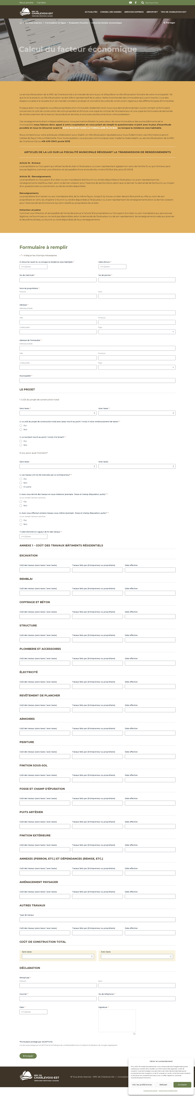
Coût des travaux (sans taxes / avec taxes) (38, 574)
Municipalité (26, 384)
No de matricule (27, 283)
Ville (21, 326)
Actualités (80, 12)
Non (25, 438)
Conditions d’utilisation (89, 1054)
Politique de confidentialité (168, 1091)
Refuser (163, 1084)
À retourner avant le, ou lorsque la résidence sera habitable (47, 270)
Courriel (24, 1002)
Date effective (131, 574)
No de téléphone (106, 1002)
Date (22, 1016)
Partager (169, 23)
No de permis (105, 283)
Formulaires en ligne (55, 23)
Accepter (182, 1084)
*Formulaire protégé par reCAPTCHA (36, 1050)
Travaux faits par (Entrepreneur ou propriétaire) (93, 574)
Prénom (23, 300)
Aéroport (141, 12)
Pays (100, 335)
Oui (25, 434)
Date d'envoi (104, 270)
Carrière (41, 2)
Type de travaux (27, 923)
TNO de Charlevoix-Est (162, 12)
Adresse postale (26, 316)
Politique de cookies (150, 1091)
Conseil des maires (100, 12)
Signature (103, 1016)
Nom (100, 300)
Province (101, 326)
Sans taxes (25, 417)
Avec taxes (104, 417)
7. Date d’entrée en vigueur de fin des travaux (41, 540)
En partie (27, 495)
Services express (123, 12)
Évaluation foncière (78, 23)
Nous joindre (26, 2)
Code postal (24, 335)
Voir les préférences (142, 1084)
